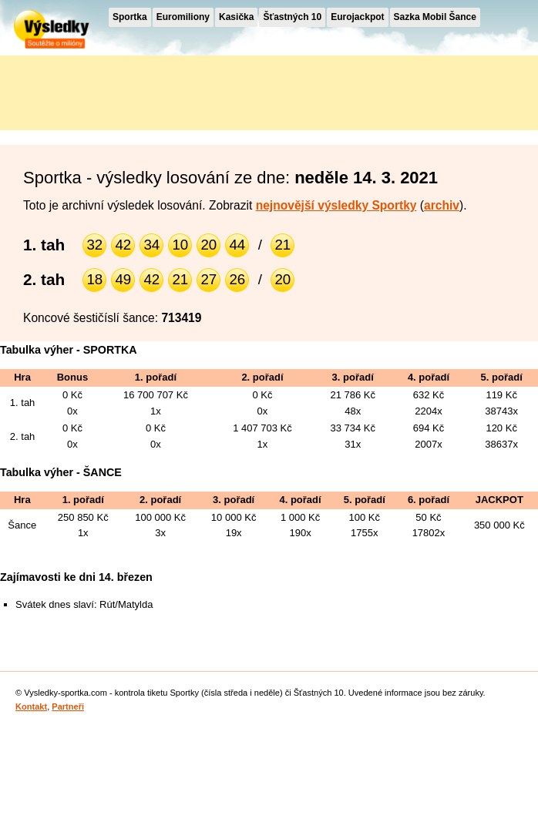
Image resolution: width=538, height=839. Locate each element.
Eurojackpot (357, 17)
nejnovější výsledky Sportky (336, 205)
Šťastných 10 (292, 17)
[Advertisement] (138, 90)
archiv (441, 205)
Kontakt (31, 706)
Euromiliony (183, 17)
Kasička (236, 17)
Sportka (130, 17)
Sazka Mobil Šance (435, 17)
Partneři (68, 706)
